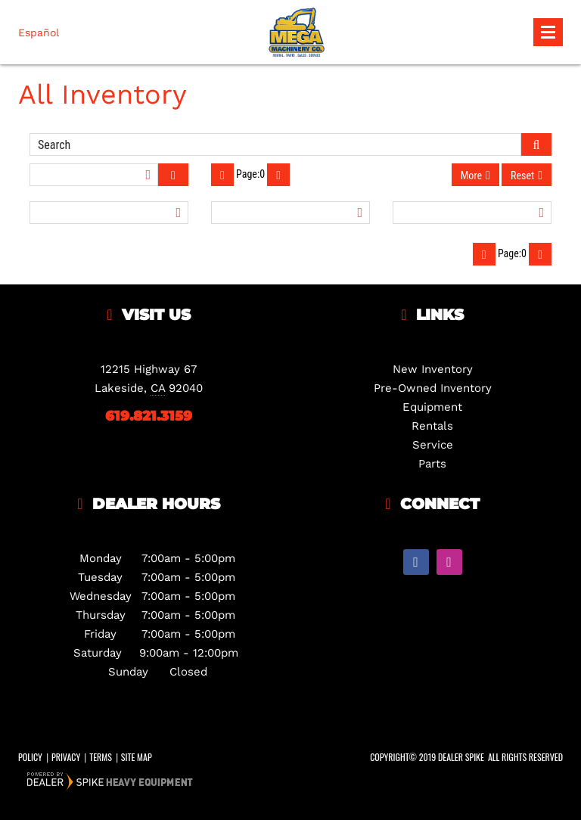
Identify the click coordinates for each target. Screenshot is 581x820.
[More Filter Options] (475, 174)
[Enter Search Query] (275, 144)
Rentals (432, 426)
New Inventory (433, 369)
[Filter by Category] (472, 212)
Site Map (136, 756)
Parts (432, 464)
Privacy (65, 756)
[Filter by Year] (290, 212)
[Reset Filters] (526, 174)
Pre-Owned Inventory (433, 388)
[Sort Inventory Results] (94, 174)
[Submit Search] (536, 144)
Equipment (432, 407)
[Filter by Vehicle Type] (109, 212)
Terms (100, 756)
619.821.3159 (148, 416)
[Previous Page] (222, 174)
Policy (30, 756)
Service (432, 445)
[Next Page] (278, 174)
